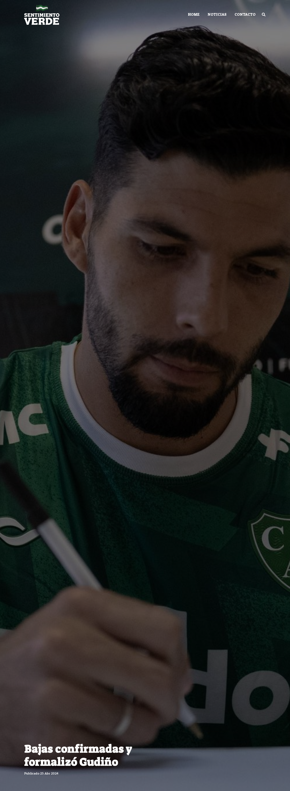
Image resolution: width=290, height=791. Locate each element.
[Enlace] (41, 15)
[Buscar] (264, 14)
